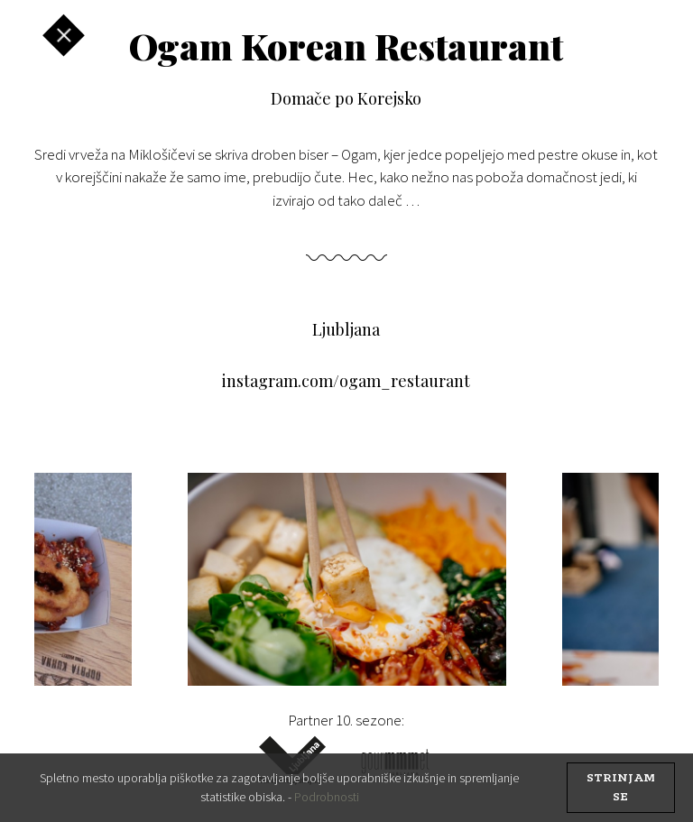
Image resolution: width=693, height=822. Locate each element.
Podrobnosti (326, 797)
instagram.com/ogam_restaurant (346, 381)
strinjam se (621, 787)
